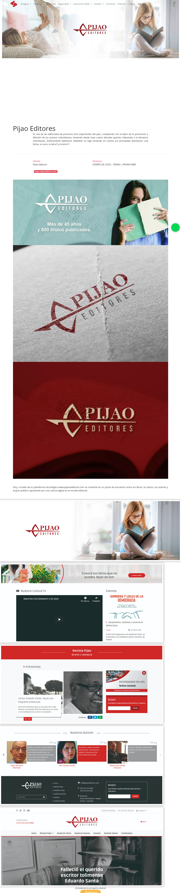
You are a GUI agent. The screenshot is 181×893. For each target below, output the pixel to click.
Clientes (122, 3)
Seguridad (63, 3)
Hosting (38, 3)
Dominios (51, 3)
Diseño (98, 3)
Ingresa (141, 3)
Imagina (25, 3)
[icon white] (5, 3)
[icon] (13, 4)
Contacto (110, 3)
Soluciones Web (81, 3)
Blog (132, 3)
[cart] (148, 2)
